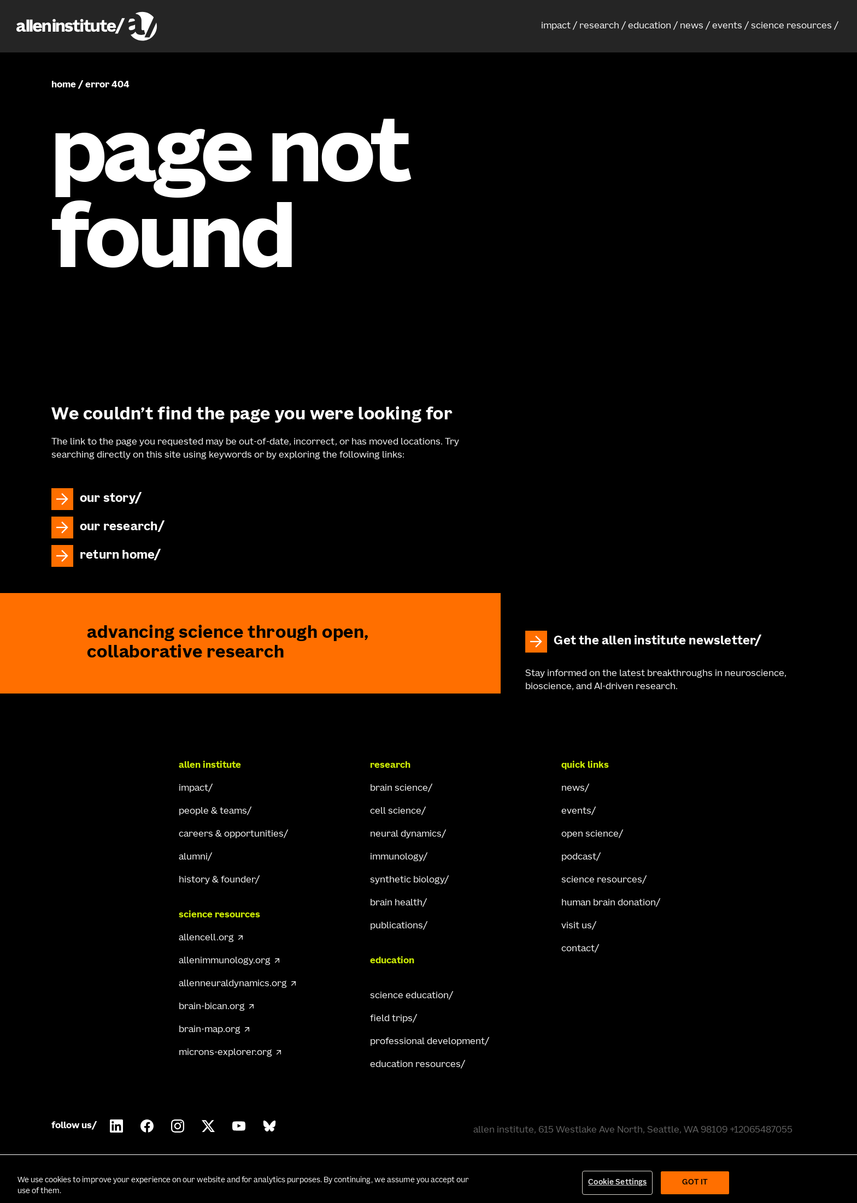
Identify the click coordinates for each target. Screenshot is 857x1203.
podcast (578, 857)
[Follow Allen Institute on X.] (208, 1126)
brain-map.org (209, 1030)
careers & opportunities (231, 834)
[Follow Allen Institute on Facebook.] (147, 1126)
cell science (395, 811)
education (649, 26)
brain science (399, 788)
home (63, 85)
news (691, 26)
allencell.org (206, 938)
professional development (427, 1042)
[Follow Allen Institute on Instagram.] (177, 1126)
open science (590, 834)
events (727, 26)
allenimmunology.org (225, 961)
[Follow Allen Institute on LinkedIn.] (116, 1126)
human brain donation (608, 903)
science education (409, 996)
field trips (391, 1019)
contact (578, 949)
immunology (396, 857)
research (599, 26)
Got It (695, 1182)
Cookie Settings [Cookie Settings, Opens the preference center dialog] (617, 1182)
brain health (396, 903)
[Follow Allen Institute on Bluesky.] (269, 1126)
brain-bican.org (212, 1007)
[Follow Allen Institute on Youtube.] (239, 1126)
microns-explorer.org (225, 1052)
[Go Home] (95, 765)
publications (396, 926)
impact (556, 26)
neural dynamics (406, 834)
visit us (576, 926)
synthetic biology (407, 880)
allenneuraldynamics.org (233, 984)
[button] (559, 26)
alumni (193, 857)
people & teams (213, 811)
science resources (791, 26)
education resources (415, 1064)
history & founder (217, 880)
